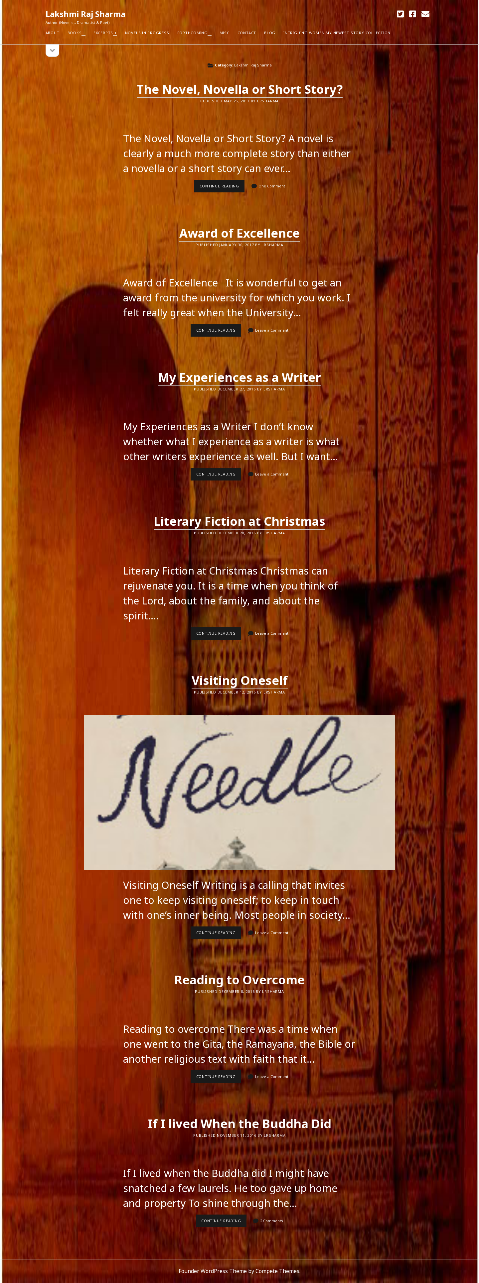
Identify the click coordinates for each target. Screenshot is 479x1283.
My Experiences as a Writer (239, 377)
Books (75, 32)
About (53, 32)
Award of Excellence (239, 233)
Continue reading (222, 187)
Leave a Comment (271, 330)
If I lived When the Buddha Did (239, 1124)
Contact (247, 32)
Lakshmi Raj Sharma (85, 13)
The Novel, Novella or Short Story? (240, 89)
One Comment (271, 185)
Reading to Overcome (239, 980)
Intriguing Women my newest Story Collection (337, 32)
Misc (225, 32)
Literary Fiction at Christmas (239, 521)
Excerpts (103, 32)
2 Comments (271, 1220)
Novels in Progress (147, 32)
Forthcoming (192, 32)
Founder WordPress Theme (213, 1271)
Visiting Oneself (240, 680)
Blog (269, 32)
